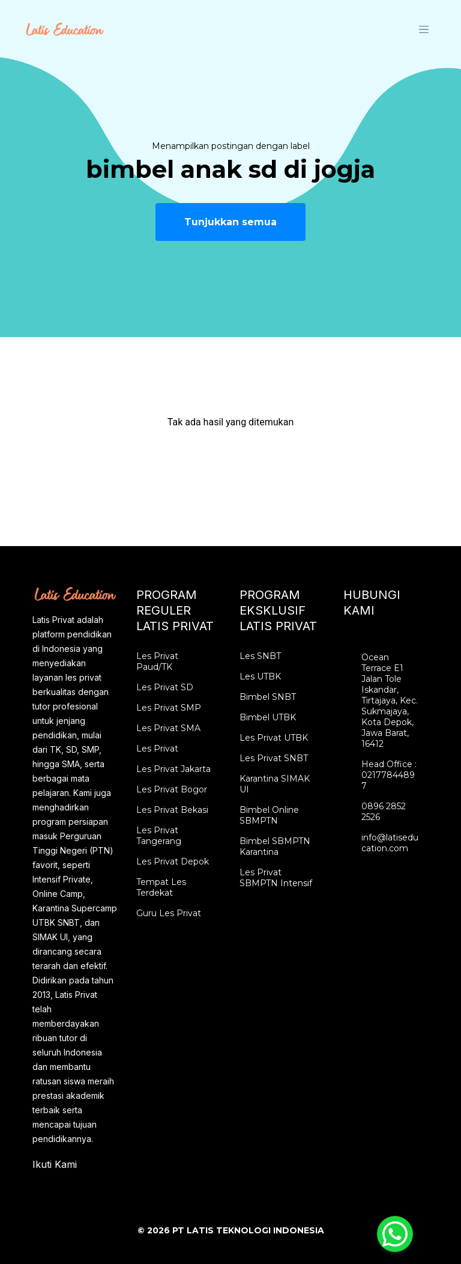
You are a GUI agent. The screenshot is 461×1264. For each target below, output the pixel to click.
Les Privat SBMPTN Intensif (276, 878)
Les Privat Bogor (171, 789)
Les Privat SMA (168, 728)
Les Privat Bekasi (172, 809)
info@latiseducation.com (389, 843)
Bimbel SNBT (268, 696)
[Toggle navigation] (424, 29)
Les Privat (157, 748)
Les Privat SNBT (274, 758)
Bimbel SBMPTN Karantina (275, 846)
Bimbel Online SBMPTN (269, 815)
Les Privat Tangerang (158, 835)
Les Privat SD (164, 687)
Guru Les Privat (168, 913)
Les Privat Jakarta (173, 769)
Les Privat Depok (172, 861)
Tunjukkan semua (230, 222)
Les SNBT (260, 656)
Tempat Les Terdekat (161, 887)
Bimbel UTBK (268, 717)
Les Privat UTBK (274, 737)
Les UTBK (260, 676)
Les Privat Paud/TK (157, 661)
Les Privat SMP (168, 707)
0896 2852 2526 (383, 811)
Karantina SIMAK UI (275, 784)
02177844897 (388, 780)
